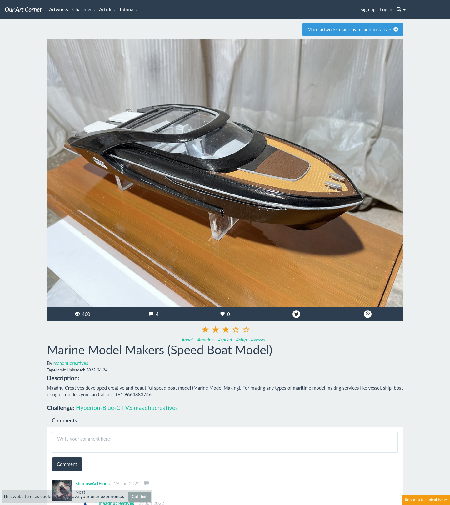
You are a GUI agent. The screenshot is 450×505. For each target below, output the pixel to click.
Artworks (58, 9)
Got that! (140, 496)
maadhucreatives (70, 363)
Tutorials (128, 9)
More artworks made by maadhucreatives (353, 29)
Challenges (83, 9)
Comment (67, 464)
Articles (107, 9)
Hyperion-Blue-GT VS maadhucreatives (127, 407)
